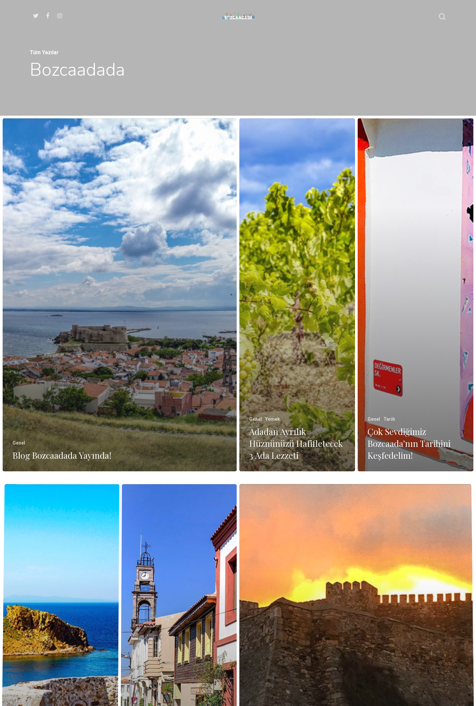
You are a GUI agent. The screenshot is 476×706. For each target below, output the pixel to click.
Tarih (389, 420)
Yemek (272, 419)
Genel (19, 443)
